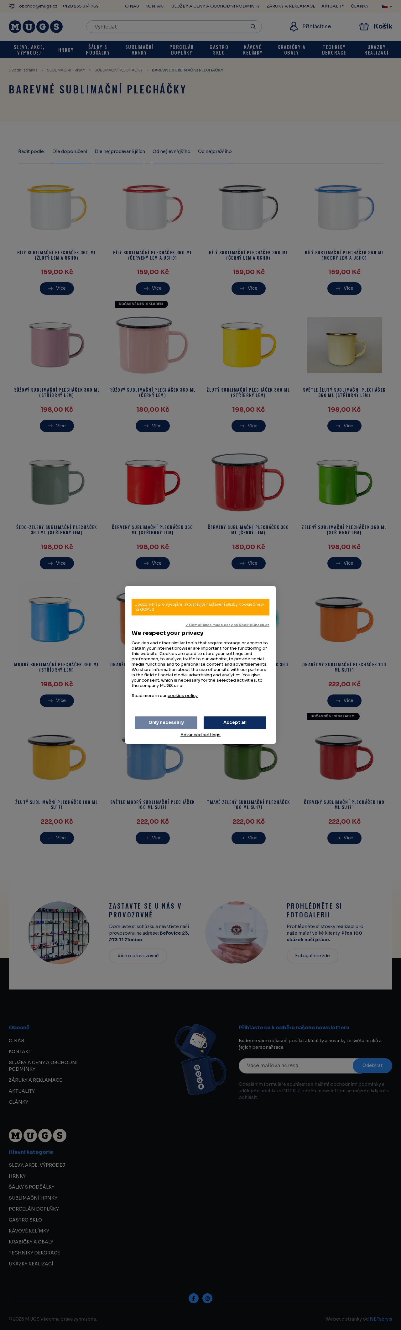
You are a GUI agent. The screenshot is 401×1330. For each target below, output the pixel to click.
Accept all (235, 722)
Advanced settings (200, 734)
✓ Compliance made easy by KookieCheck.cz (227, 625)
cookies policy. (183, 695)
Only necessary (166, 722)
